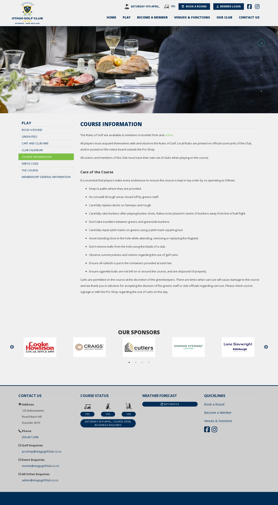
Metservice (170, 404)
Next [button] (266, 347)
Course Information (36, 157)
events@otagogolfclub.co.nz (40, 466)
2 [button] (136, 362)
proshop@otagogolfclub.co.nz (41, 451)
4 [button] (149, 362)
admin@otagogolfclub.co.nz (40, 480)
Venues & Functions (192, 17)
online (169, 135)
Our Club (224, 17)
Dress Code (30, 164)
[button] (261, 43)
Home (111, 17)
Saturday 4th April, (145, 6)
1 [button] (129, 362)
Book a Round (194, 6)
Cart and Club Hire (35, 143)
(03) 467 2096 (30, 437)
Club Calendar (32, 150)
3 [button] (142, 362)
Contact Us (249, 17)
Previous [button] (12, 347)
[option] (40, 347)
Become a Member (152, 17)
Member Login (229, 6)
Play (127, 17)
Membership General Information (46, 177)
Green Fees (29, 136)
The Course (30, 170)
